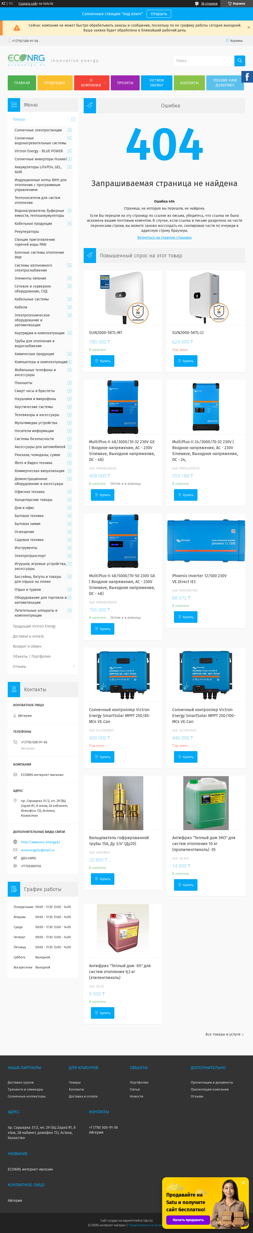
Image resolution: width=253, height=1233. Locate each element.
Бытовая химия (28, 524)
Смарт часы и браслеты (35, 391)
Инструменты (26, 548)
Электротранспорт (30, 556)
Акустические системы (34, 407)
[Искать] (239, 60)
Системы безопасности (34, 439)
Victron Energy (156, 82)
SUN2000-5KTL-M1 (105, 332)
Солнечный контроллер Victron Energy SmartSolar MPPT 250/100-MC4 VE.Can (203, 715)
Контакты (189, 83)
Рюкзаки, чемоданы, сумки (37, 455)
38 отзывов (209, 3)
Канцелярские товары (33, 500)
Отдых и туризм (28, 589)
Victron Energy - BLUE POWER (39, 151)
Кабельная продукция (33, 223)
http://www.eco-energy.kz (40, 842)
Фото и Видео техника (33, 463)
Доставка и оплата (28, 636)
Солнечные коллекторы (27, 1096)
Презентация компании (210, 1089)
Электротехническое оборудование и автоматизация (32, 320)
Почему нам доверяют (225, 82)
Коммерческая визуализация (40, 471)
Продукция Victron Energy (34, 626)
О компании (91, 82)
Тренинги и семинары (25, 1089)
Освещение (24, 532)
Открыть (159, 13)
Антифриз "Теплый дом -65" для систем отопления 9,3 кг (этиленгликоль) (120, 971)
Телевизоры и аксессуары (37, 415)
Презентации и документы (212, 1082)
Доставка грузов (21, 1082)
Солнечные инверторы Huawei (41, 159)
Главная (22, 83)
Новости (136, 1096)
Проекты (125, 83)
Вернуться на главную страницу (164, 237)
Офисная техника (30, 492)
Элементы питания (30, 278)
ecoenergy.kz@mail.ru (38, 850)
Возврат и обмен (27, 646)
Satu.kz (148, 1220)
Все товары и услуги (222, 1034)
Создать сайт (28, 3)
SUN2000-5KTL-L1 (188, 332)
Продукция (54, 83)
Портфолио (139, 1082)
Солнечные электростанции (38, 130)
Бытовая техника (29, 516)
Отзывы (19, 666)
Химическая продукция (34, 354)
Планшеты (23, 383)
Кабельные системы (32, 299)
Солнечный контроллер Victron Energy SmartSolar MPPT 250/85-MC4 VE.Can (119, 715)
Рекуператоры (27, 231)
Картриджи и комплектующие (40, 333)
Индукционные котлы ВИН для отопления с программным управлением (41, 185)
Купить (105, 361)
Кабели (21, 307)
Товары (19, 119)
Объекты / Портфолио (32, 656)
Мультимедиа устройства (36, 423)
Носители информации (34, 431)
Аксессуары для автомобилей (40, 447)
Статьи (135, 1089)
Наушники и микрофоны (35, 399)
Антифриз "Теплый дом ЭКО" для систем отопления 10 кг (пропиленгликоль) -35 (203, 843)
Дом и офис (24, 508)
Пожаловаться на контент (147, 1225)
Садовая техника (29, 540)
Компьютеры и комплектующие (41, 362)
